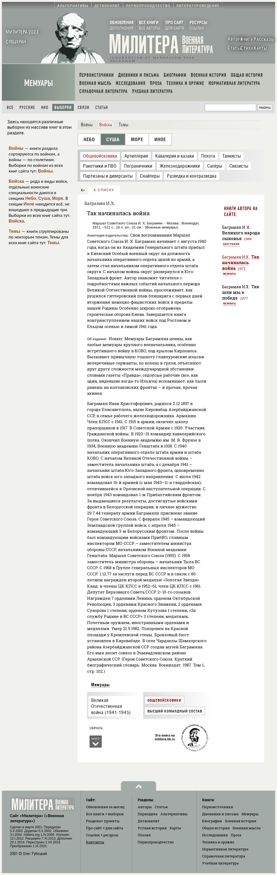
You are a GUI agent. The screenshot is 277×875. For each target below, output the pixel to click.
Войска (16, 181)
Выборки (63, 107)
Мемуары (38, 83)
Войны (16, 148)
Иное (29, 204)
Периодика (147, 813)
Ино (44, 107)
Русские (27, 107)
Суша (44, 198)
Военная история (240, 820)
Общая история (216, 828)
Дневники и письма (220, 813)
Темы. (53, 242)
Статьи (101, 107)
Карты (175, 828)
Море (57, 198)
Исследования (215, 835)
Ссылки (102, 835)
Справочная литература (223, 856)
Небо (30, 198)
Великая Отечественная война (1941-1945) (111, 706)
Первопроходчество (156, 842)
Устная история (152, 828)
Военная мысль (247, 828)
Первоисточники (217, 806)
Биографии (231, 244)
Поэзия (144, 835)
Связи (83, 107)
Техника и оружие (218, 842)
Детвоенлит (149, 820)
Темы (14, 231)
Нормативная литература (225, 849)
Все (10, 107)
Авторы (145, 806)
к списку (104, 190)
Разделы (103, 820)
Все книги (105, 813)
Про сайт (104, 828)
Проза (236, 835)
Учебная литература (220, 863)
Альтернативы (173, 813)
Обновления (105, 806)
